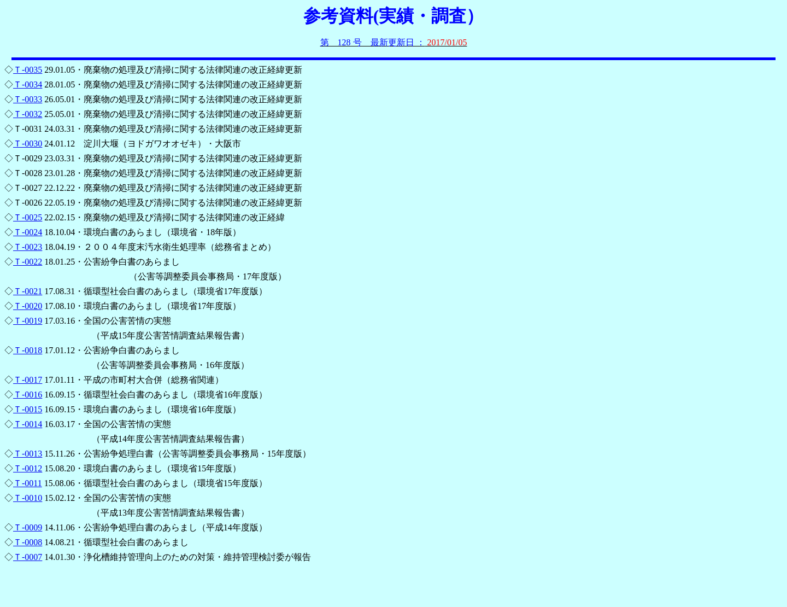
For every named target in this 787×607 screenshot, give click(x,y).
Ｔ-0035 (27, 69)
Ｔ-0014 (27, 424)
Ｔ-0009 (27, 527)
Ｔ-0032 (27, 114)
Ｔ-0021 (27, 291)
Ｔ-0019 (27, 320)
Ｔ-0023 (27, 247)
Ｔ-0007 (27, 557)
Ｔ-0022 (27, 261)
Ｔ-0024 (27, 232)
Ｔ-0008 (27, 542)
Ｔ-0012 (27, 468)
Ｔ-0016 (27, 394)
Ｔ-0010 (27, 498)
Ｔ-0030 (27, 143)
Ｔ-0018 (27, 350)
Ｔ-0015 (27, 409)
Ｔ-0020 (27, 306)
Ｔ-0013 (27, 453)
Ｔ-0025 (27, 217)
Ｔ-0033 (27, 99)
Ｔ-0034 (27, 84)
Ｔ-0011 (27, 483)
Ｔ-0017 (27, 379)
